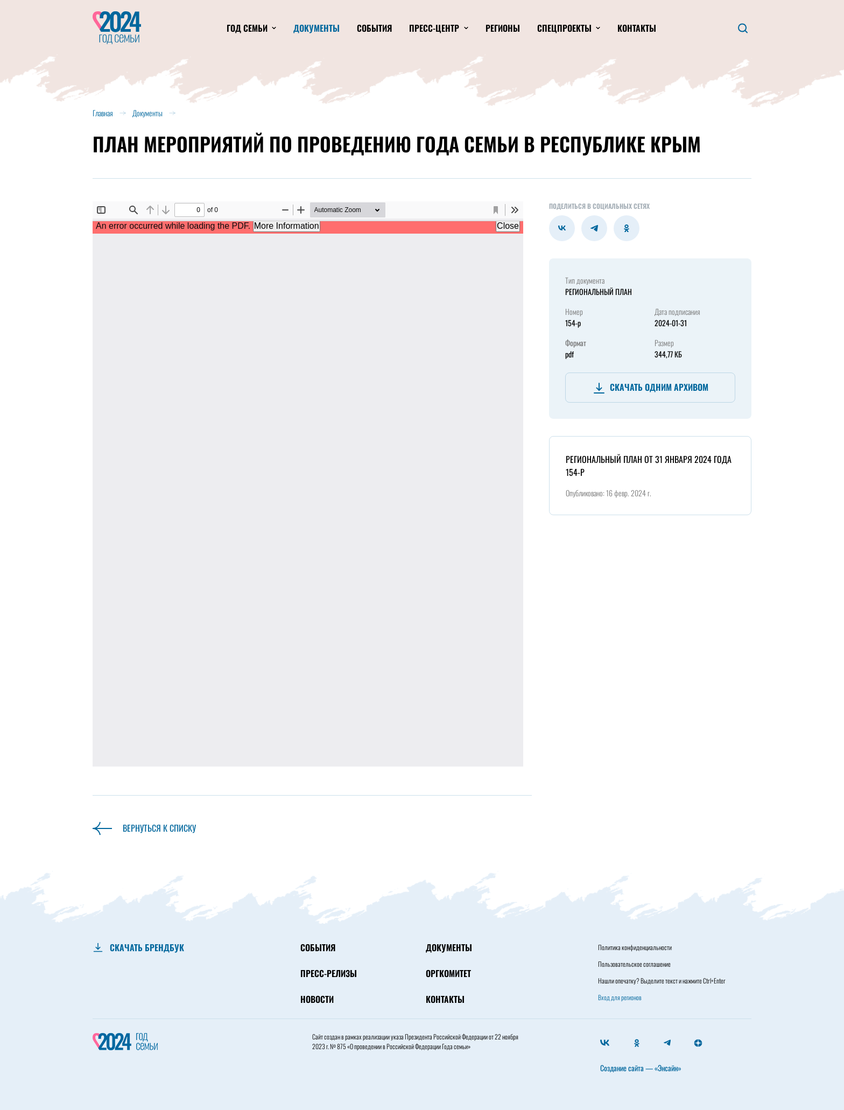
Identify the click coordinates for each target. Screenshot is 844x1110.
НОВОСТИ (317, 999)
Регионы (503, 28)
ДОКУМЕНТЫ (449, 947)
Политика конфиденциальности (635, 947)
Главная (103, 112)
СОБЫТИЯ (317, 947)
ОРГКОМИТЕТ (448, 973)
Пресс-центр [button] (435, 28)
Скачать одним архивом (650, 388)
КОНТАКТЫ (445, 999)
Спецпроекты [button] (565, 28)
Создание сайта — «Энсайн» (640, 1067)
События (374, 28)
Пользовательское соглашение (634, 963)
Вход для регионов (620, 997)
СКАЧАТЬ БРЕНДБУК (147, 947)
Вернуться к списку (144, 827)
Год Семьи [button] (248, 28)
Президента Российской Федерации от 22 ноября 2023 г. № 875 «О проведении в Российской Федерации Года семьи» (415, 1041)
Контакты (636, 28)
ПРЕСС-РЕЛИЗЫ (328, 973)
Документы (316, 28)
